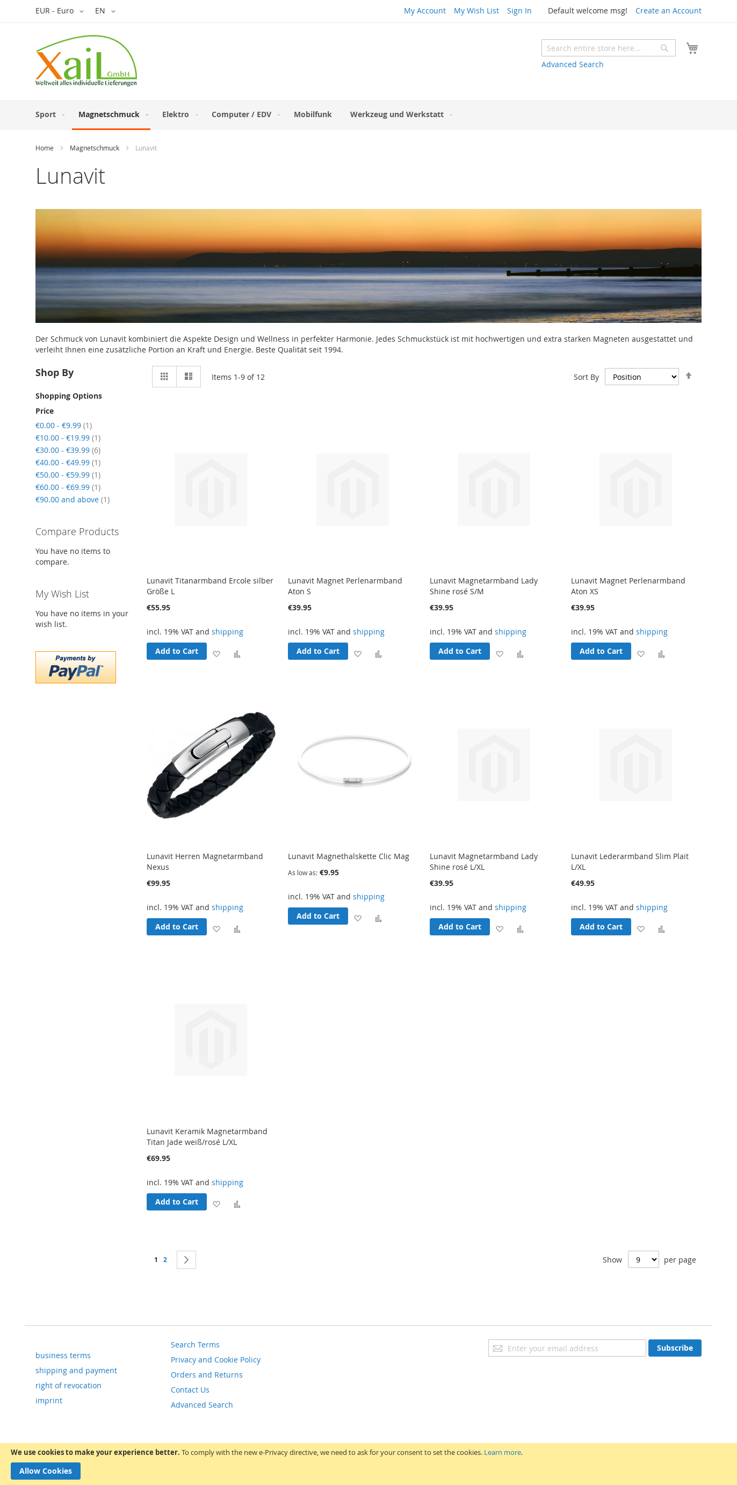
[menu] (368, 115)
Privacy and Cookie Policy (216, 1359)
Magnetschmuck (94, 147)
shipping (227, 631)
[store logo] (86, 60)
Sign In (519, 10)
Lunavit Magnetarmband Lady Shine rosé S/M (484, 585)
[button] (61, 11)
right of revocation (68, 1385)
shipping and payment (76, 1370)
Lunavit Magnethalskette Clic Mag (348, 856)
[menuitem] (48, 114)
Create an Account (668, 10)
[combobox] (608, 47)
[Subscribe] (675, 1348)
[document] (368, 1464)
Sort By (586, 377)
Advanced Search (572, 64)
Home (44, 147)
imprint (48, 1400)
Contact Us (190, 1390)
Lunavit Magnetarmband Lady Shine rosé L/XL (484, 861)
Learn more (502, 1452)
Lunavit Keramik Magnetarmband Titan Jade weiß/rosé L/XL (207, 1136)
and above (72, 499)
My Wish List (476, 10)
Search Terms (195, 1344)
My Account (425, 10)
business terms (63, 1355)
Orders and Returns (207, 1374)
